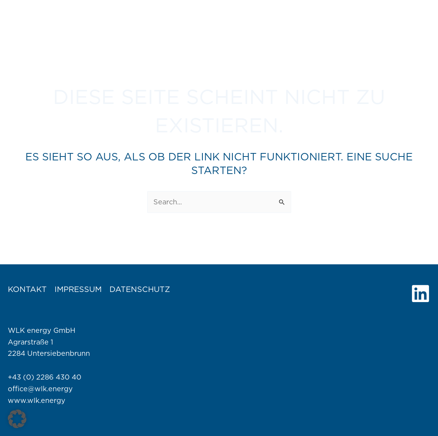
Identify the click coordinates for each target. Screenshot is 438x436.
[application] (266, 15)
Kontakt (27, 289)
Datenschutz (139, 289)
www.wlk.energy (36, 400)
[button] (17, 419)
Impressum (78, 289)
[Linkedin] (420, 293)
